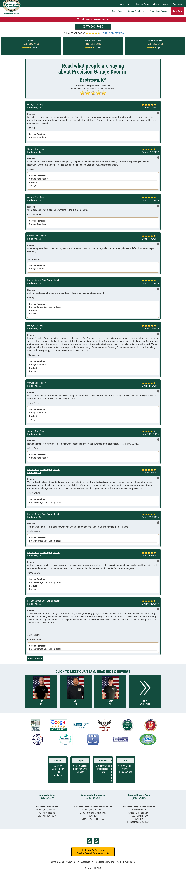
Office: (47, 809)
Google (89, 841)
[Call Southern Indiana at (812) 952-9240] (93, 44)
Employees (177, 4)
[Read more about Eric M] (76, 691)
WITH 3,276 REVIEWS (113, 33)
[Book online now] (93, 19)
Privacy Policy (72, 862)
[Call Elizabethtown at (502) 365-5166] (155, 44)
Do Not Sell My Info (105, 862)
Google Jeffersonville (96, 841)
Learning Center (143, 4)
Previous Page (35, 658)
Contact (165, 4)
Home (121, 4)
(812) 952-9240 (93, 798)
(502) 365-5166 (139, 798)
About (130, 4)
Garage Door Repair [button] (137, 12)
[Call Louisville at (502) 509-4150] (31, 44)
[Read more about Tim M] (41, 691)
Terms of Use (56, 862)
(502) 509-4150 (47, 798)
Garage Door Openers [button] (160, 12)
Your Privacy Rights (126, 862)
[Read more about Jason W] (110, 691)
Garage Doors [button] (118, 12)
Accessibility (87, 862)
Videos (156, 4)
